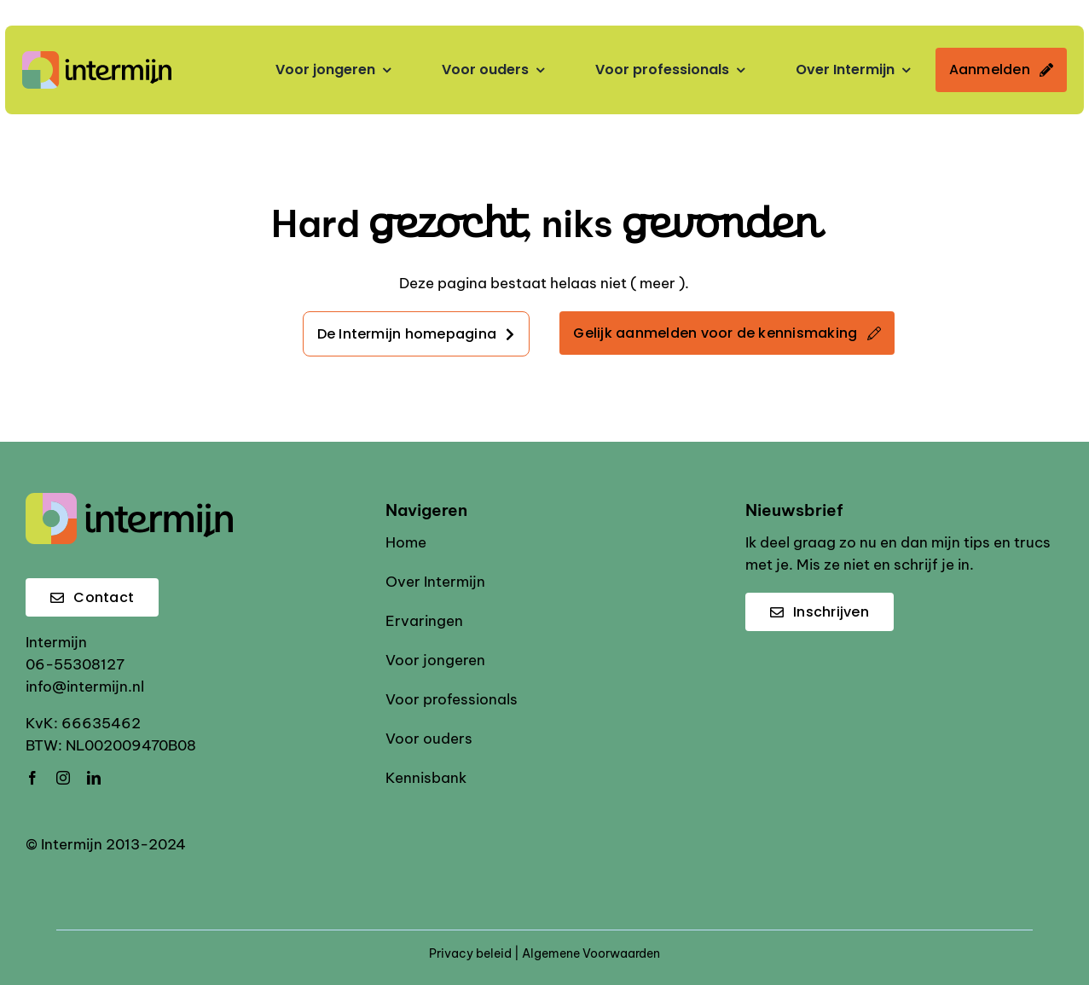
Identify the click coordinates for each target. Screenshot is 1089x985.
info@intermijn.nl (85, 686)
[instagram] (63, 778)
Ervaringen (424, 620)
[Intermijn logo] (96, 58)
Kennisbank (425, 777)
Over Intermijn (435, 581)
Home (405, 542)
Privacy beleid (470, 953)
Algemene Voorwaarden (591, 953)
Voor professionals (451, 699)
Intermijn (56, 642)
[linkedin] (94, 778)
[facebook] (32, 778)
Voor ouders (428, 738)
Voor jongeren (435, 660)
